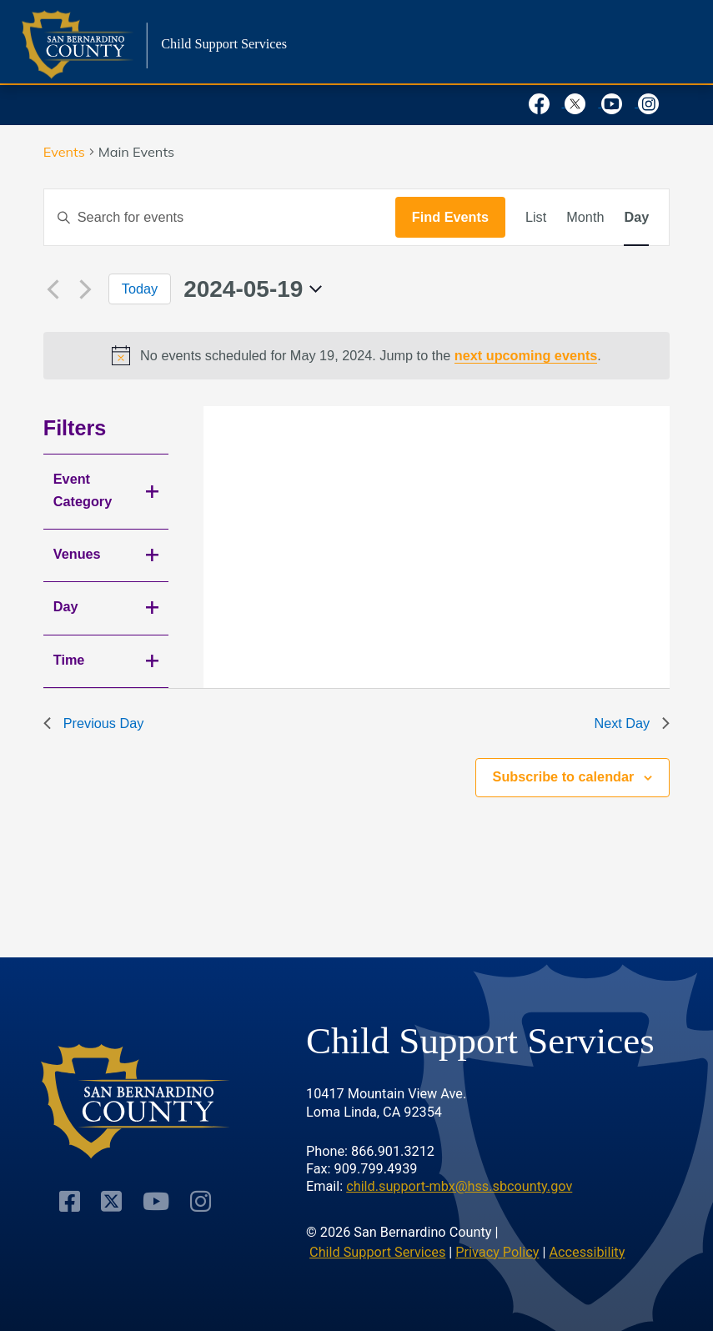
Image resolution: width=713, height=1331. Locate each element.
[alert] (356, 355)
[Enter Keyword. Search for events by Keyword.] (219, 216)
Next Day (632, 723)
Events (64, 151)
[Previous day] (53, 289)
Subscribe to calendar (564, 776)
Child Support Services (377, 1252)
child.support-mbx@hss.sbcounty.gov (459, 1186)
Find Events (450, 216)
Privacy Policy (497, 1252)
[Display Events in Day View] (636, 216)
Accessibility (587, 1252)
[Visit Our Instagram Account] (200, 1201)
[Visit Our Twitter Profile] (111, 1201)
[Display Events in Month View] (585, 216)
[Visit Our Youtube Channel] (156, 1201)
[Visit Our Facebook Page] (69, 1201)
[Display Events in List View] (535, 216)
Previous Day (93, 723)
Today (140, 288)
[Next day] (86, 289)
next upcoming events (526, 355)
